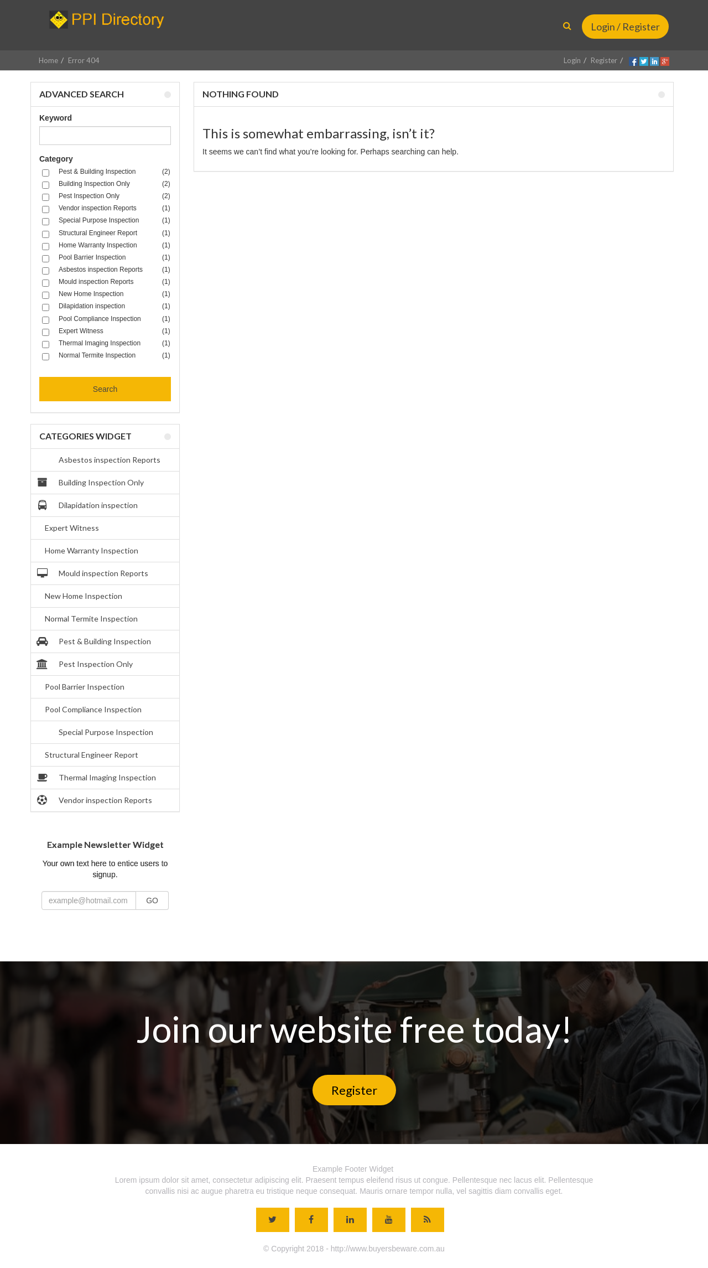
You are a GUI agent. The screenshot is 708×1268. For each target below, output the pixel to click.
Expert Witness (72, 527)
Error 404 (84, 60)
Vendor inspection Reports (95, 800)
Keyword (55, 117)
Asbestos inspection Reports (99, 459)
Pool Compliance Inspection (93, 709)
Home (48, 60)
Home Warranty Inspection (91, 550)
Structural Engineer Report (91, 754)
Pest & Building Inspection (95, 641)
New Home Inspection (83, 596)
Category (56, 158)
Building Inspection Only (91, 482)
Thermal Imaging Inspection (97, 777)
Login (572, 60)
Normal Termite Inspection (91, 618)
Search (105, 389)
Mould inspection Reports (93, 573)
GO (152, 900)
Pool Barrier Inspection (84, 686)
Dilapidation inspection (88, 505)
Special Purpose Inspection (96, 732)
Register (604, 60)
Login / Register (625, 26)
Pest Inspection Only (86, 664)
